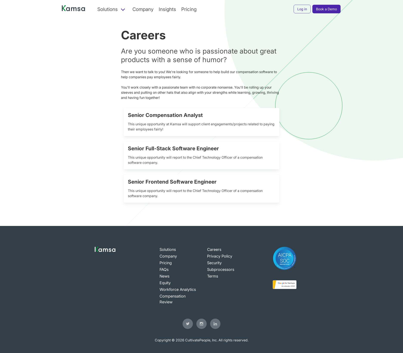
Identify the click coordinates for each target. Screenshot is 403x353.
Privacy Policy (219, 256)
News (164, 276)
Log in (302, 9)
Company (142, 9)
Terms (212, 276)
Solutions (168, 249)
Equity (165, 283)
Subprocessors (220, 269)
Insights (167, 9)
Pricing (189, 9)
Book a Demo (326, 9)
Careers (214, 249)
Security (214, 263)
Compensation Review (173, 299)
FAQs (164, 269)
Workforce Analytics (178, 289)
